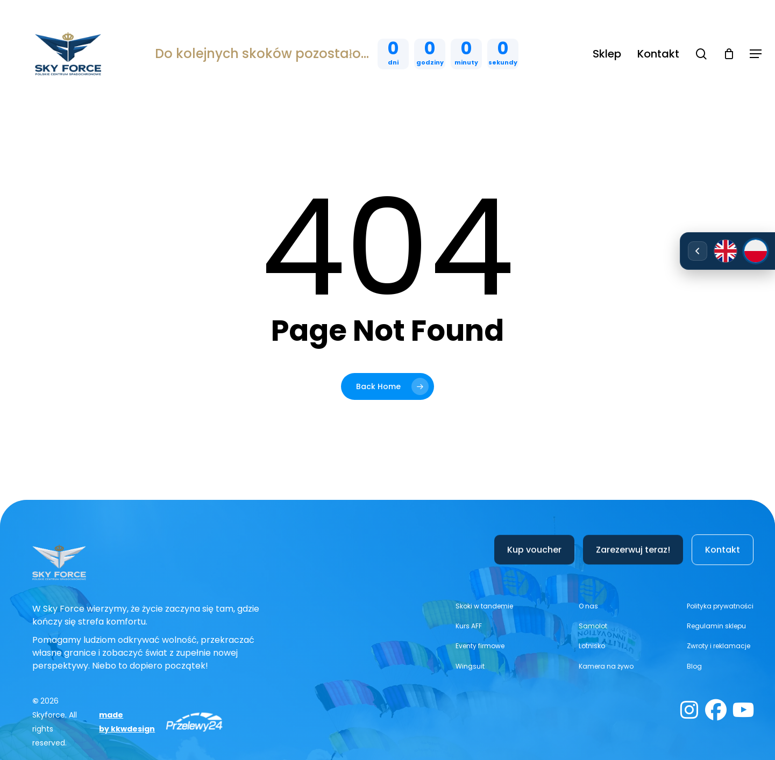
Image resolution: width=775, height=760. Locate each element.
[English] (725, 251)
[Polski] (755, 251)
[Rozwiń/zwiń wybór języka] (697, 251)
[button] (756, 54)
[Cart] (729, 54)
